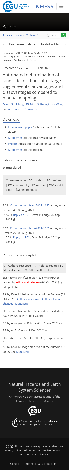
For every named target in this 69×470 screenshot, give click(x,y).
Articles (7, 35)
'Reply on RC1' (21, 215)
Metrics (32, 44)
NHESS (45, 6)
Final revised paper (20, 127)
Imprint (28, 463)
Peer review (16, 44)
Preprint (13, 143)
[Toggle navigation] (61, 6)
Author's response (28, 299)
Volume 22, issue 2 (27, 35)
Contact (15, 463)
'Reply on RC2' (21, 237)
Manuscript (22, 303)
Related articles (50, 44)
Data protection (46, 463)
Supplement (16, 137)
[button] (48, 35)
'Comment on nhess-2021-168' (29, 205)
